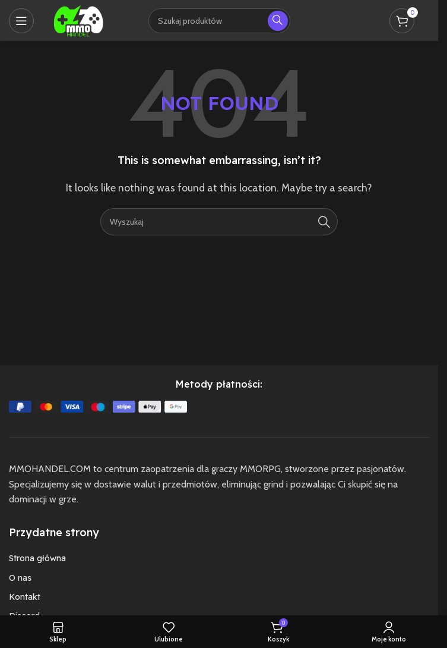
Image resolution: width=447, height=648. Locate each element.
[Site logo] (78, 19)
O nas (20, 577)
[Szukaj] (219, 221)
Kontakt (24, 597)
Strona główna (37, 558)
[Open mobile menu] (21, 21)
